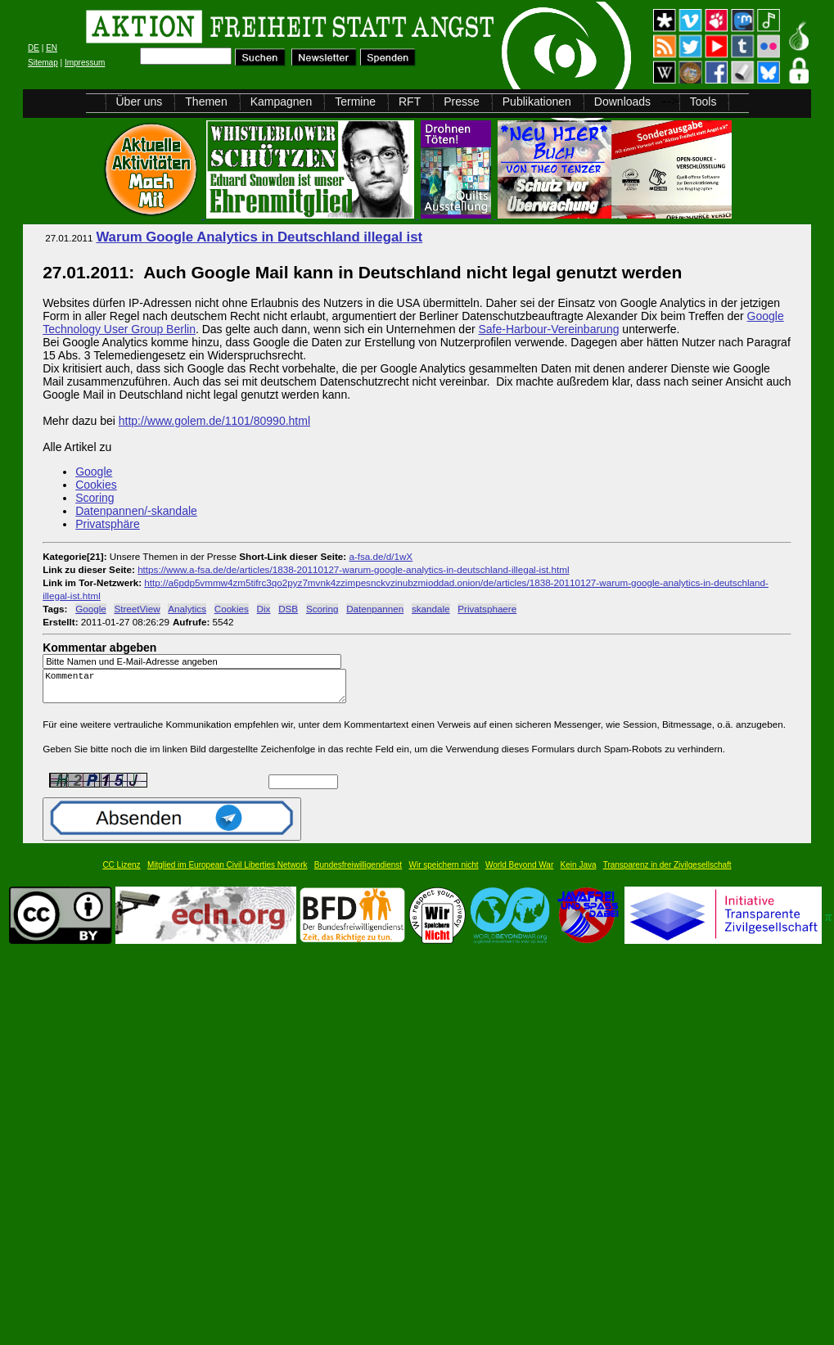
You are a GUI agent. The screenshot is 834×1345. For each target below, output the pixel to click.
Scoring (94, 497)
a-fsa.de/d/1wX (380, 556)
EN (51, 47)
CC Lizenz (121, 872)
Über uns (139, 101)
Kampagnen (281, 101)
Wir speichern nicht (444, 872)
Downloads (622, 101)
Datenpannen (374, 608)
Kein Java (579, 872)
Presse (462, 101)
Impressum (85, 62)
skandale (431, 608)
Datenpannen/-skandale (136, 510)
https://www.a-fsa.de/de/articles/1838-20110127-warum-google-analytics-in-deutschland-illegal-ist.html (353, 569)
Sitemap (43, 62)
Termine (355, 101)
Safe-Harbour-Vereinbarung (548, 329)
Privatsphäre (107, 523)
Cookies (96, 484)
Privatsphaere (487, 608)
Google (93, 471)
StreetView (137, 608)
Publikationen (537, 101)
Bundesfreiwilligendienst (358, 872)
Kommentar (199, 690)
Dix (264, 608)
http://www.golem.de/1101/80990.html (214, 420)
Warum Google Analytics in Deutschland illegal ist (259, 237)
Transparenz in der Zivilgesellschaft (667, 872)
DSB (288, 608)
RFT (410, 101)
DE (33, 47)
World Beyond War (519, 872)
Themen (206, 101)
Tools (703, 101)
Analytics (187, 608)
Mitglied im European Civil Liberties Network (227, 872)
